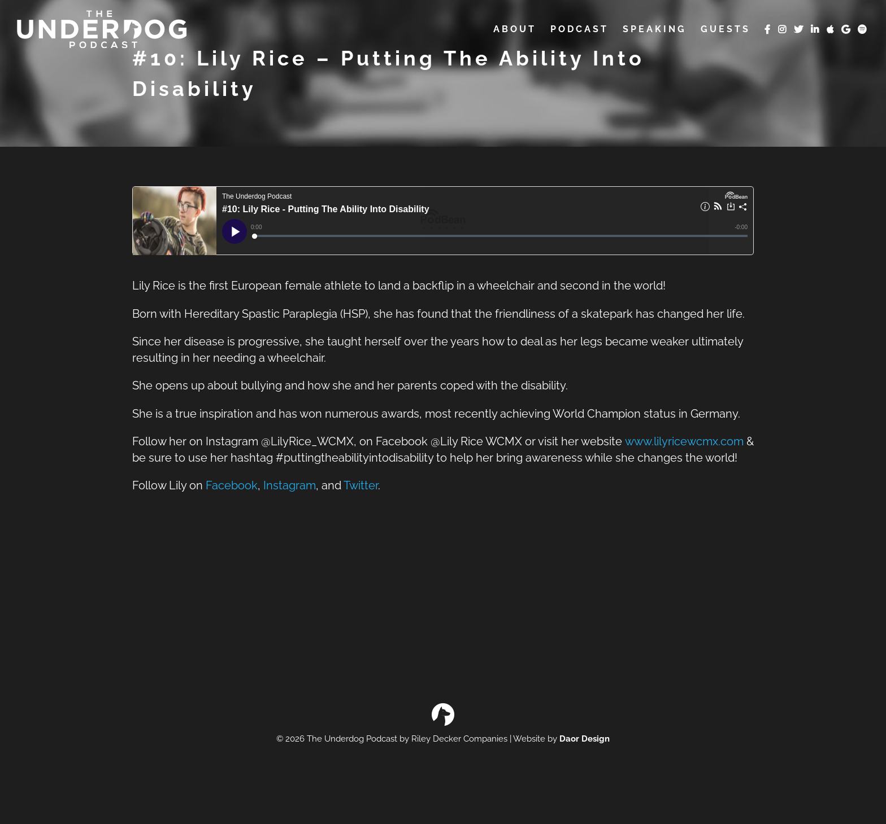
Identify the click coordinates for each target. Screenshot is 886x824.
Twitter (361, 485)
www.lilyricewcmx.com (684, 441)
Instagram (289, 485)
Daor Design (584, 739)
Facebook (232, 485)
